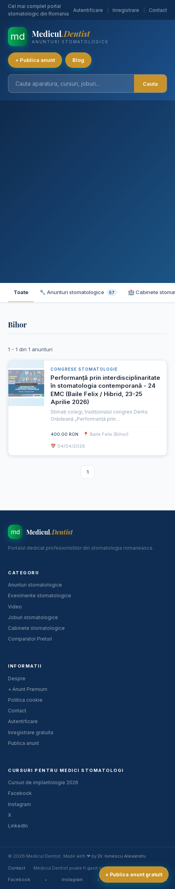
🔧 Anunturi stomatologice (78, 292)
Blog (78, 60)
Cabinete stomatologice (36, 628)
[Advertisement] (87, 191)
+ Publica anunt (35, 60)
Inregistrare (126, 10)
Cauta (150, 84)
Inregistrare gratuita (30, 732)
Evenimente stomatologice (39, 595)
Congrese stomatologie (84, 369)
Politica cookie (25, 700)
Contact (158, 10)
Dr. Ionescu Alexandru (122, 856)
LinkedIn (18, 826)
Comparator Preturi (30, 639)
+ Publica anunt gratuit (133, 874)
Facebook (20, 793)
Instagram (19, 804)
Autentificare (88, 10)
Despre (16, 678)
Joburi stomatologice (33, 617)
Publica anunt (23, 743)
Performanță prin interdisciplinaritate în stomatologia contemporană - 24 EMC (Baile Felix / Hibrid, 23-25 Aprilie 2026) (105, 390)
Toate (21, 292)
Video (15, 607)
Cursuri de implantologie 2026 (43, 782)
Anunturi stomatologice (35, 585)
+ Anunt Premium (27, 689)
